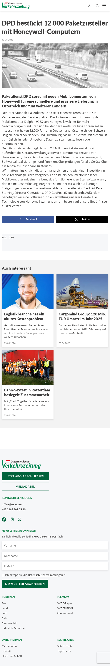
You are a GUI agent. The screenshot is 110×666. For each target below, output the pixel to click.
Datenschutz (64, 646)
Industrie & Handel (13, 628)
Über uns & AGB (12, 656)
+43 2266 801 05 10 (14, 509)
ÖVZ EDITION (65, 608)
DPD (11, 237)
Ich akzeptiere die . (35, 575)
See (4, 603)
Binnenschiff (10, 623)
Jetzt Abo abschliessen (25, 476)
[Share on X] (82, 219)
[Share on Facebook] (28, 219)
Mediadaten (26, 487)
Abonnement (65, 613)
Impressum (64, 651)
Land (5, 608)
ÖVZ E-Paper (64, 603)
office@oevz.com (12, 504)
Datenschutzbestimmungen (45, 575)
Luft (4, 613)
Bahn (5, 618)
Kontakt (6, 651)
